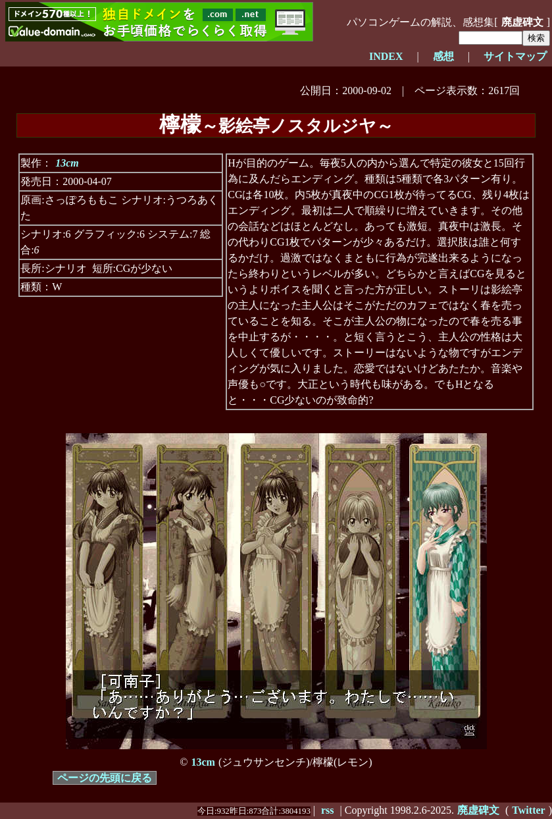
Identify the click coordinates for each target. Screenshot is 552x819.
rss (327, 810)
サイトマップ (515, 56)
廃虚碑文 (522, 22)
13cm (67, 163)
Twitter (528, 810)
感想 (443, 56)
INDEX (386, 56)
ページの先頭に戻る (104, 777)
